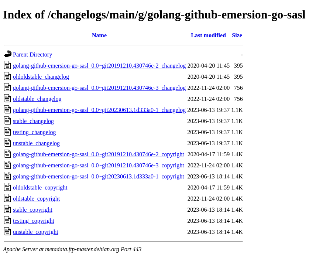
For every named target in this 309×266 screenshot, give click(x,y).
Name (99, 35)
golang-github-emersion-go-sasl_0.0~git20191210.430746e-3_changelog (99, 88)
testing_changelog (34, 132)
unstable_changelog (36, 143)
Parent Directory (32, 54)
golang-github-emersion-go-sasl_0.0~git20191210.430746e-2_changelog (99, 65)
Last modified (208, 35)
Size (237, 35)
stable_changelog (33, 121)
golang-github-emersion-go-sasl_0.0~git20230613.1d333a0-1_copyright (98, 176)
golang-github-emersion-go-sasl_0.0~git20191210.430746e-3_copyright (98, 165)
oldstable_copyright (36, 198)
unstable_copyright (35, 232)
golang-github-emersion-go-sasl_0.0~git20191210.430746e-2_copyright (98, 154)
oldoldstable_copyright (40, 187)
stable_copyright (32, 210)
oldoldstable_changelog (41, 77)
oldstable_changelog (37, 99)
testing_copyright (33, 221)
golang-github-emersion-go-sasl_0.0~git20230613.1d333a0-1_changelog (99, 110)
